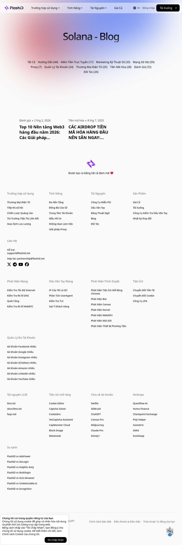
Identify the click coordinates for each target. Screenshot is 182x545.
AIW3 (136, 430)
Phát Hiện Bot (99, 299)
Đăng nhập (148, 7)
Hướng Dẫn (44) (48, 62)
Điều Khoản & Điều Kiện (127, 521)
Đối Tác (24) (91, 72)
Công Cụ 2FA (140, 301)
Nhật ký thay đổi (142, 218)
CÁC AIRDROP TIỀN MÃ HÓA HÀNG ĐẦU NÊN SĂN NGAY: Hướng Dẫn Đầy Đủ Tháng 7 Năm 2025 (88, 132)
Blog (93, 218)
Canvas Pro (97, 419)
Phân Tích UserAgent (61, 295)
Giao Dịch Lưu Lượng (19, 223)
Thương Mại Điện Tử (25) (91, 67)
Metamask (55, 435)
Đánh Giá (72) (142, 67)
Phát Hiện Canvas (101, 304)
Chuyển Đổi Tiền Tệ (144, 290)
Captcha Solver (57, 408)
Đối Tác (95, 223)
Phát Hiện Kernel (100, 309)
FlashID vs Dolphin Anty (20, 467)
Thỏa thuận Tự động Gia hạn (159, 521)
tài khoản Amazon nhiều (21, 368)
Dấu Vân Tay (98, 207)
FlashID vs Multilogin (19, 472)
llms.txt (11, 403)
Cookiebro (55, 414)
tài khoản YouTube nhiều (21, 379)
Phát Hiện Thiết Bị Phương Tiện (108, 326)
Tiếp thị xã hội (15, 207)
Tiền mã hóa (76, 120)
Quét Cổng (13, 301)
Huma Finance (141, 408)
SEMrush (96, 408)
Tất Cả (31, 62)
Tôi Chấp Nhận (56, 539)
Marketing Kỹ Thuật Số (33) (113, 62)
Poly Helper (139, 419)
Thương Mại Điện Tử (18, 202)
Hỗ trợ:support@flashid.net (18, 251)
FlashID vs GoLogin (18, 461)
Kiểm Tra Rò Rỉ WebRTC (20, 306)
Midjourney (97, 425)
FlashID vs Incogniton (19, 488)
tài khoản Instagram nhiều (22, 357)
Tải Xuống (138, 207)
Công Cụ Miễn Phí (101, 202)
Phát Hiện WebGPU (102, 315)
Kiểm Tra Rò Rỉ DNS (18, 295)
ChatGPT (96, 414)
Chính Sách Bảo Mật (100, 521)
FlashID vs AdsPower (18, 456)
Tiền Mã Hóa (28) (120, 67)
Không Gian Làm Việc (61, 223)
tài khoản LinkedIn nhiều (21, 373)
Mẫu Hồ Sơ (55, 218)
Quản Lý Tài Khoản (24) (58, 67)
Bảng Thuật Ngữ (100, 213)
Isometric (138, 425)
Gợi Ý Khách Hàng (59, 306)
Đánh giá (25, 120)
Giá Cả (118, 8)
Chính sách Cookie (12, 534)
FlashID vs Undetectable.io (22, 483)
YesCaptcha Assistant (61, 419)
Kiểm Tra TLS (56, 301)
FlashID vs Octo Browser (21, 478)
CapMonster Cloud (59, 425)
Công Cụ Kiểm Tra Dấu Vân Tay (150, 213)
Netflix (94, 403)
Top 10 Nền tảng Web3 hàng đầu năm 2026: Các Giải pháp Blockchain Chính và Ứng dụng (41, 132)
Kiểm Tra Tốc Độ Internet (21, 290)
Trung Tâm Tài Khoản (61, 213)
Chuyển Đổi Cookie (143, 295)
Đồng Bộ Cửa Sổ (58, 207)
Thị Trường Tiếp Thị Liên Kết (23, 218)
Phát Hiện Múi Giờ (101, 320)
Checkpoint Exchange (145, 414)
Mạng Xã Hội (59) (144, 62)
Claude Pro (97, 430)
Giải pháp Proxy (58, 229)
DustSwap (138, 435)
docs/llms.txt (14, 408)
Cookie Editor (56, 403)
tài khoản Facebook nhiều (21, 346)
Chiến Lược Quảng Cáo (20, 213)
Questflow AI (140, 403)
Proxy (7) (36, 67)
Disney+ (95, 435)
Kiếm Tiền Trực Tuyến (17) (77, 62)
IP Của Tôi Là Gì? (58, 290)
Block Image (56, 430)
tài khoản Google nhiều (20, 352)
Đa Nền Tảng (56, 202)
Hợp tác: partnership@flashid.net (26, 258)
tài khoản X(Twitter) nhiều (21, 362)
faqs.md (11, 414)
